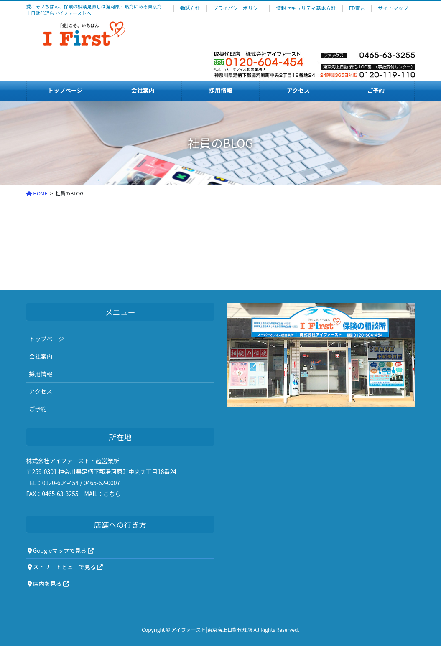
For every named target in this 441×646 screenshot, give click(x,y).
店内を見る (48, 583)
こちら (112, 493)
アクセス (40, 391)
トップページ (46, 338)
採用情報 (41, 374)
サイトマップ (393, 8)
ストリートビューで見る (65, 566)
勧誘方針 (190, 8)
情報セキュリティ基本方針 (306, 8)
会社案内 (41, 356)
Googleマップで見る (61, 550)
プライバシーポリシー (238, 8)
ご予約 (38, 409)
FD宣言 (357, 8)
